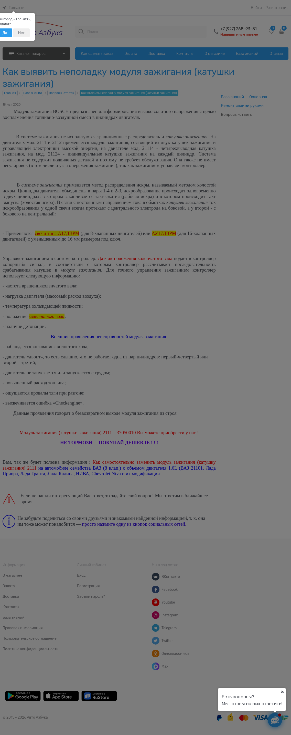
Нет (21, 33)
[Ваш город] (282, 691)
